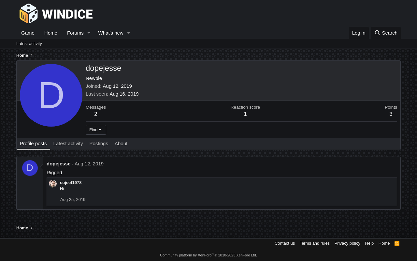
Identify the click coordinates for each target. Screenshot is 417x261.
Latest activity (29, 43)
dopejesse (58, 163)
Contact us (285, 243)
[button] (88, 33)
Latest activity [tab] (68, 143)
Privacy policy (347, 243)
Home (50, 33)
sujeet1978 (71, 182)
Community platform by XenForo (208, 255)
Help (369, 243)
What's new (110, 33)
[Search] (386, 33)
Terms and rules (315, 243)
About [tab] (121, 143)
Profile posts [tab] (33, 143)
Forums (75, 33)
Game (28, 33)
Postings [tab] (98, 143)
